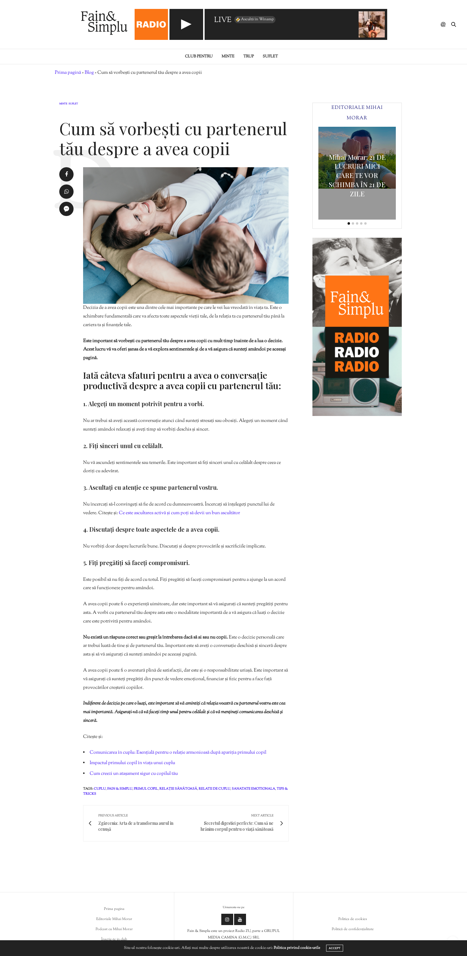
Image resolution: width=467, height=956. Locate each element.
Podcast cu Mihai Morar (114, 929)
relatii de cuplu (214, 788)
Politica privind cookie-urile (297, 948)
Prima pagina (114, 909)
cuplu (100, 788)
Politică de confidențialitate (353, 929)
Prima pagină (68, 72)
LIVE (222, 20)
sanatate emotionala (253, 788)
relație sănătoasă (178, 788)
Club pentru (199, 56)
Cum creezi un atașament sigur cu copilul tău (134, 773)
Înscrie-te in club (114, 939)
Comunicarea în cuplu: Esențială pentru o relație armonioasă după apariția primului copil (178, 752)
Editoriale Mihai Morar (114, 919)
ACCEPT (334, 948)
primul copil (146, 788)
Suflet (270, 56)
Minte (228, 56)
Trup (248, 56)
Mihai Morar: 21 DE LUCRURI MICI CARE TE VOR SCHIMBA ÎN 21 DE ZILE (357, 175)
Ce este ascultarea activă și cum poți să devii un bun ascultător (179, 513)
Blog (89, 72)
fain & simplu (119, 788)
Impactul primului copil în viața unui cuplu (132, 763)
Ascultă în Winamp (254, 20)
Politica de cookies (352, 919)
